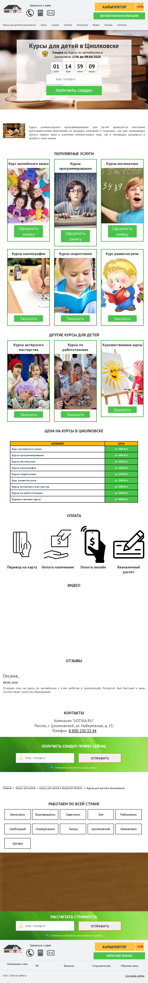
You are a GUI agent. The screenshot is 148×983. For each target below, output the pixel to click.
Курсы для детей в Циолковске (19, 25)
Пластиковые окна (17, 964)
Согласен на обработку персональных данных (75, 935)
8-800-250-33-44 (82, 730)
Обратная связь (129, 965)
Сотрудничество (101, 965)
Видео (96, 25)
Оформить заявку (28, 231)
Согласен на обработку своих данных (75, 767)
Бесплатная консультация (119, 16)
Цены (43, 25)
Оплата (68, 25)
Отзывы (108, 25)
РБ (37, 965)
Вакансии (69, 965)
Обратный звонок (119, 955)
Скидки (55, 25)
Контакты (122, 25)
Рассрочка (82, 25)
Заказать (28, 318)
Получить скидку (74, 91)
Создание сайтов (134, 975)
